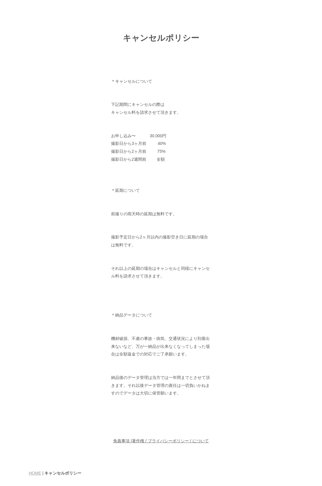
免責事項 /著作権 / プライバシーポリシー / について (161, 440)
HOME (35, 473)
